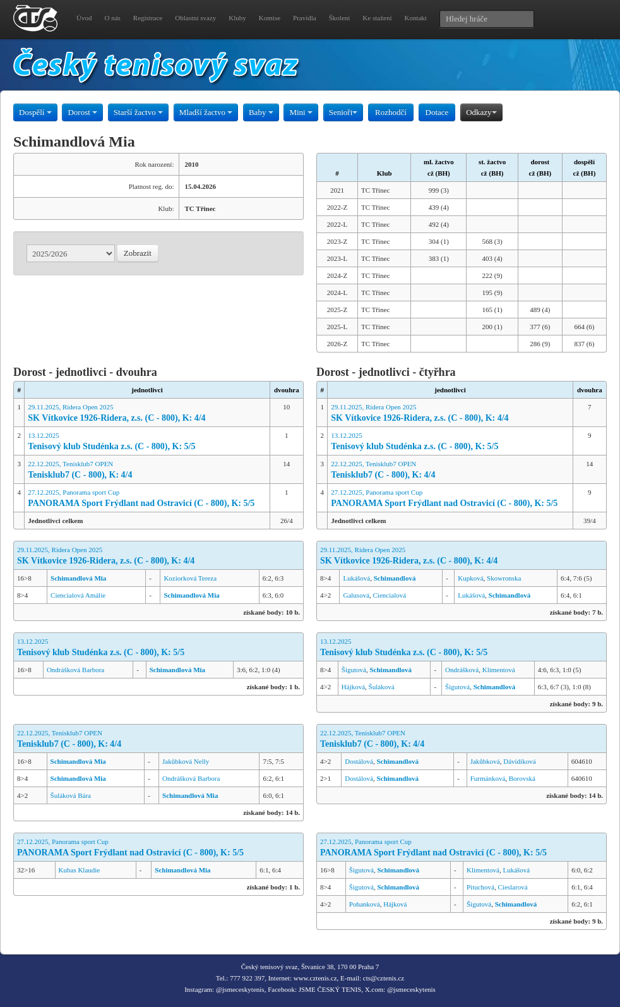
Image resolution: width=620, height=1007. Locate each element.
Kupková (470, 578)
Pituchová (480, 887)
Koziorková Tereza (190, 578)
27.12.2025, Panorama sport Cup (147, 498)
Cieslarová (513, 887)
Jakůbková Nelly (185, 761)
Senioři (343, 112)
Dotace (437, 112)
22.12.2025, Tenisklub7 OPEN (147, 470)
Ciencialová (390, 595)
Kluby (237, 17)
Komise (269, 17)
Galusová (356, 595)
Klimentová (498, 669)
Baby (261, 112)
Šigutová (354, 669)
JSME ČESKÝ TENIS (330, 989)
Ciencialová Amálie (78, 595)
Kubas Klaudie (79, 870)
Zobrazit (138, 253)
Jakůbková (485, 761)
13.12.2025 (147, 441)
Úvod (84, 17)
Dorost (82, 112)
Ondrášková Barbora (75, 669)
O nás (112, 17)
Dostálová (359, 761)
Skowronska (504, 578)
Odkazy (481, 112)
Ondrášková (462, 669)
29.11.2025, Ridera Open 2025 (147, 413)
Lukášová (356, 578)
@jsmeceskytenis (240, 989)
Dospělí (35, 112)
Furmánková (488, 778)
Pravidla (304, 17)
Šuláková (382, 686)
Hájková (353, 686)
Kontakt (415, 17)
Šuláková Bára (71, 795)
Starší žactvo (138, 112)
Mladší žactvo (206, 112)
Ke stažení (376, 17)
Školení (339, 17)
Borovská (522, 778)
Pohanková (364, 904)
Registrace (147, 17)
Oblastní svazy (195, 17)
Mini (301, 112)
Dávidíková (519, 761)
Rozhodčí (391, 112)
